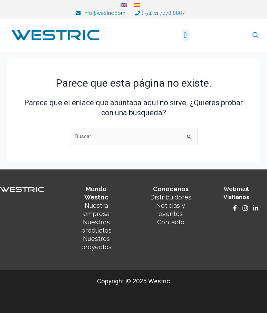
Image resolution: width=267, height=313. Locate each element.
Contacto (170, 222)
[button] (185, 35)
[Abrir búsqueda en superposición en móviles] (248, 35)
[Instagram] (245, 208)
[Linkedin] (255, 208)
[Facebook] (235, 208)
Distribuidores (170, 197)
